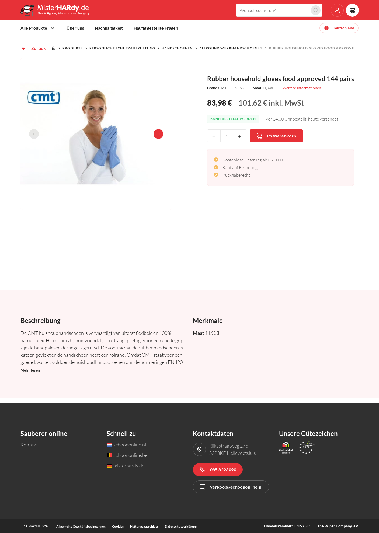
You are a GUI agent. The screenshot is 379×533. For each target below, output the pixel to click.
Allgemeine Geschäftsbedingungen (81, 526)
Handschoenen (177, 53)
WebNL (34, 526)
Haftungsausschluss (144, 526)
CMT (222, 92)
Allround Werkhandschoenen (231, 53)
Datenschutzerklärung (181, 526)
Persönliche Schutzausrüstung (122, 53)
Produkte (72, 53)
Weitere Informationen (302, 92)
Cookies (118, 526)
